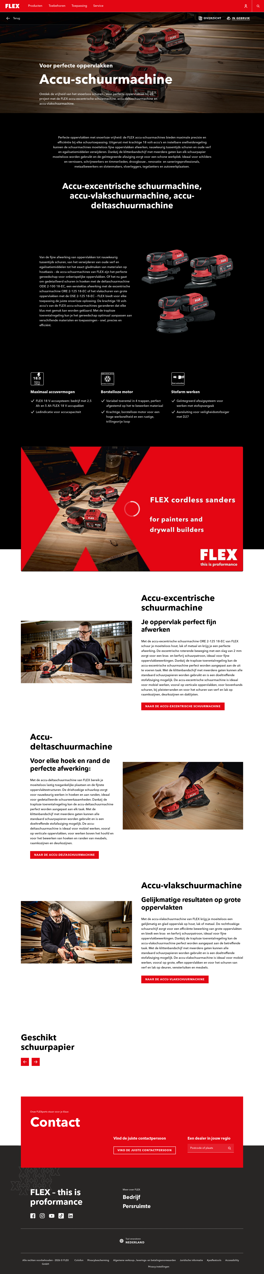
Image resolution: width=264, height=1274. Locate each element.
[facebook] (33, 1216)
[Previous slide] (25, 1062)
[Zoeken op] (229, 1148)
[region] (132, 508)
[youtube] (51, 1216)
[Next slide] (36, 1062)
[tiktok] (61, 1216)
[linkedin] (70, 1216)
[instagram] (42, 1216)
